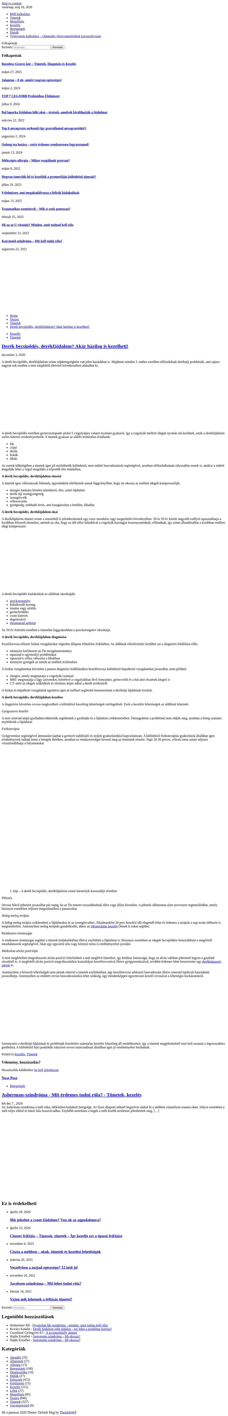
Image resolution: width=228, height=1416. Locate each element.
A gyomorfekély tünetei (61, 1332)
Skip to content (12, 3)
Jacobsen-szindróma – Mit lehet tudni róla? (45, 1283)
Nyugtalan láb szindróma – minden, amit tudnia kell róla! (70, 1325)
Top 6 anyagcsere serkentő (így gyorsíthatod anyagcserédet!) (44, 128)
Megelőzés (17, 21)
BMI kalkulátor (20, 14)
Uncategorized (19, 1405)
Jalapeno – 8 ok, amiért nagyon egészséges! (32, 80)
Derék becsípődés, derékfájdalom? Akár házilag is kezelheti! (65, 346)
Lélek (13, 1390)
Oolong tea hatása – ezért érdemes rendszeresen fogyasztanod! (45, 144)
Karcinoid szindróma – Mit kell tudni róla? (32, 241)
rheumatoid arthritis (23, 623)
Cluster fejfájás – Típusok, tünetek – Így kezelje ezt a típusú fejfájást (66, 1236)
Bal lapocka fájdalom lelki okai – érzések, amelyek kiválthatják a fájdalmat (54, 112)
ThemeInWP (68, 1412)
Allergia (15, 1365)
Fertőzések (17, 1383)
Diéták (14, 32)
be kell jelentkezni (46, 1070)
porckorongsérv (20, 601)
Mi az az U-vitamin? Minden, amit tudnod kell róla (37, 225)
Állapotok (16, 1361)
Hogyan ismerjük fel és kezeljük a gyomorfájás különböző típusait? (49, 176)
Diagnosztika (18, 1372)
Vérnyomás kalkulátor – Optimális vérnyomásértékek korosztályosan (55, 36)
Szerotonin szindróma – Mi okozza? (56, 1336)
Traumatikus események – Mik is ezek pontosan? (36, 209)
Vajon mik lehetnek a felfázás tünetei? (41, 1299)
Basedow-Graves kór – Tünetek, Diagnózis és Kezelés (39, 64)
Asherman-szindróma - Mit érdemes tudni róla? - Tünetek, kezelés (71, 1094)
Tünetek (15, 17)
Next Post (9, 1078)
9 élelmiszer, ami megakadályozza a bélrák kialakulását (40, 192)
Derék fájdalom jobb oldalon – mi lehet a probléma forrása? (72, 1329)
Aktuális (15, 1357)
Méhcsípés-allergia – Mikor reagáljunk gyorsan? (36, 160)
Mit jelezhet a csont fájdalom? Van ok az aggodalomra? (55, 1220)
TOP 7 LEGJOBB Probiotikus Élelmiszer (31, 96)
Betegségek (17, 29)
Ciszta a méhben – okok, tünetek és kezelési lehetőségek (55, 1252)
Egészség (16, 1379)
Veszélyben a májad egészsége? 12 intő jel (44, 1267)
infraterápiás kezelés (104, 926)
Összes (14, 1398)
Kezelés (15, 25)
